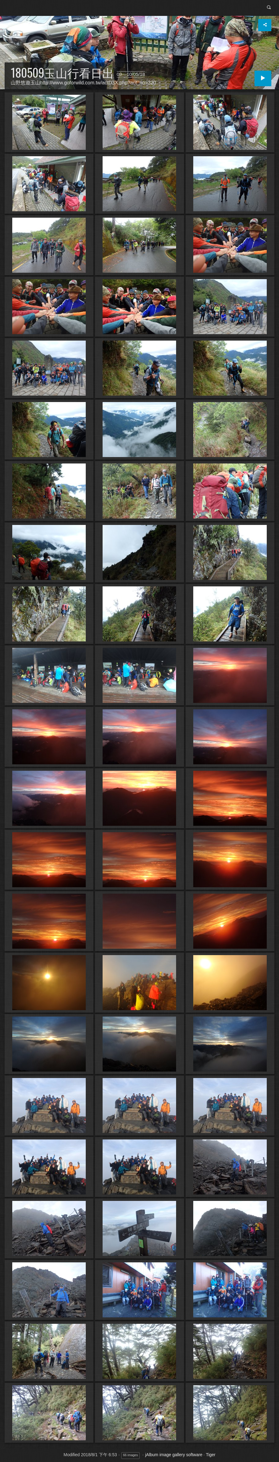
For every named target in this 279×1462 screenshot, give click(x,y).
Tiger (210, 1454)
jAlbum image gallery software (173, 1454)
